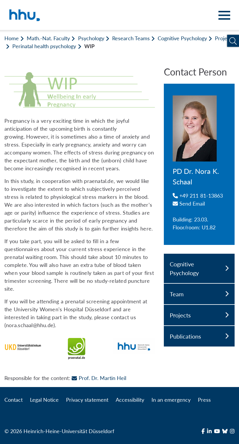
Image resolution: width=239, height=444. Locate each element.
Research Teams (131, 38)
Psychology (91, 38)
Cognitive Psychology (182, 38)
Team (199, 293)
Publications (199, 336)
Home (11, 38)
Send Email (189, 203)
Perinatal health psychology (44, 46)
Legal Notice (44, 399)
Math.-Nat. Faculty (48, 38)
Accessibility (130, 399)
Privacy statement (87, 399)
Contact (13, 399)
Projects (224, 38)
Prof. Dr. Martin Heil (99, 378)
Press (204, 399)
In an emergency (171, 399)
